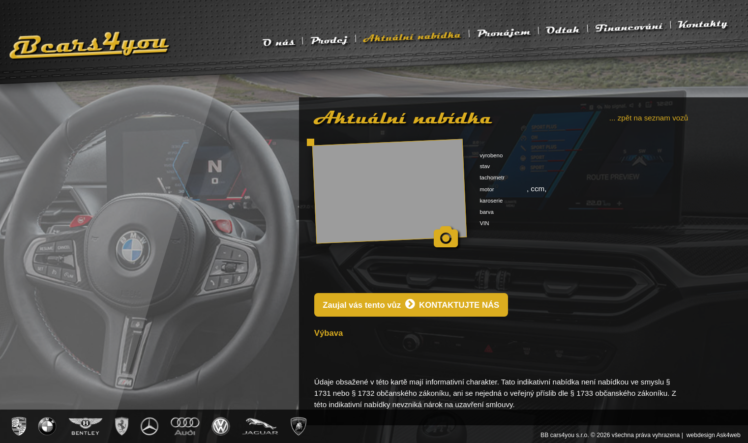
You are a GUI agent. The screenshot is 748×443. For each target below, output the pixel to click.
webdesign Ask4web (714, 435)
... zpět (648, 118)
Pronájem (504, 32)
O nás (278, 42)
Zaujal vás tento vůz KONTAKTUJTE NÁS (411, 304)
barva (486, 212)
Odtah (563, 30)
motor (486, 189)
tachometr (492, 177)
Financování (629, 27)
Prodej (329, 40)
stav (484, 166)
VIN (484, 223)
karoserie (491, 201)
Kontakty (703, 24)
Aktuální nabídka (412, 37)
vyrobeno (491, 155)
